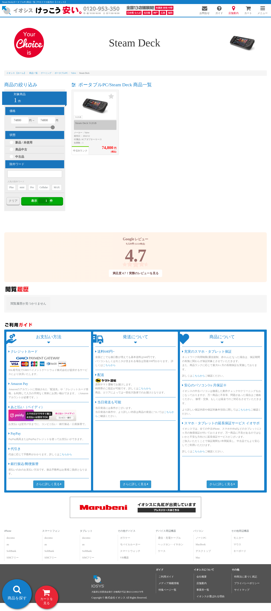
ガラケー (125, 537)
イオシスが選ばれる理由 (210, 596)
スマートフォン (51, 530)
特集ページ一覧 (167, 589)
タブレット (86, 530)
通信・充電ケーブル (169, 537)
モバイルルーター (130, 544)
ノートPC (201, 537)
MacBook (201, 544)
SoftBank (11, 551)
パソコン (198, 530)
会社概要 (201, 576)
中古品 (19, 156)
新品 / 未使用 (23, 142)
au (8, 544)
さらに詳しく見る (49, 484)
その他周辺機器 (240, 530)
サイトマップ (241, 589)
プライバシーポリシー (247, 583)
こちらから (65, 454)
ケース (162, 551)
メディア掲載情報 (169, 583)
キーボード (240, 551)
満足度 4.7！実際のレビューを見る (135, 273)
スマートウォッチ (130, 551)
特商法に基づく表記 (245, 576)
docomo (11, 537)
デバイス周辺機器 (166, 530)
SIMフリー (13, 557)
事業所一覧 (202, 589)
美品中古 (21, 149)
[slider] (53, 127)
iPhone (7, 530)
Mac (198, 557)
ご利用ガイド (166, 576)
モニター (239, 537)
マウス (237, 544)
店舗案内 (201, 583)
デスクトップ (203, 551)
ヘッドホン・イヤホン (170, 544)
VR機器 (124, 557)
